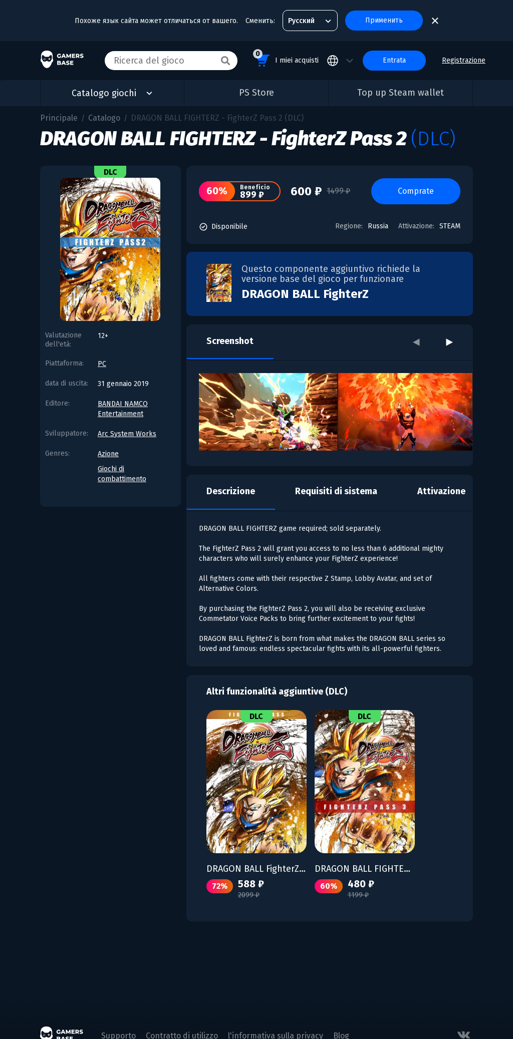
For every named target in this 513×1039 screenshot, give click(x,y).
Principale (59, 118)
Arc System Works (127, 434)
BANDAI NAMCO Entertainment (123, 409)
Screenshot (229, 341)
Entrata (394, 60)
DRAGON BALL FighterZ (305, 294)
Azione (108, 454)
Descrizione (230, 491)
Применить (384, 20)
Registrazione (463, 60)
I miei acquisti (286, 59)
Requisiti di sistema (336, 491)
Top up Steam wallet (400, 92)
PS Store (256, 92)
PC (102, 364)
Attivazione (441, 491)
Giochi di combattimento (122, 474)
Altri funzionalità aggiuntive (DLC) (276, 691)
